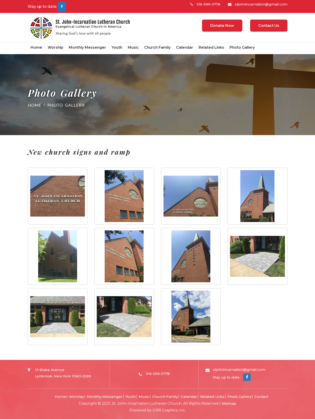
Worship (55, 47)
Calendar (184, 47)
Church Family (157, 47)
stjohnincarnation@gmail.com (257, 4)
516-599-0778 (205, 4)
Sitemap (229, 403)
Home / (37, 105)
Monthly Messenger (87, 47)
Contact (261, 396)
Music (133, 47)
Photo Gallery (242, 47)
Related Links (211, 47)
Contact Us (268, 25)
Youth (117, 47)
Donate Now (222, 25)
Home (36, 47)
